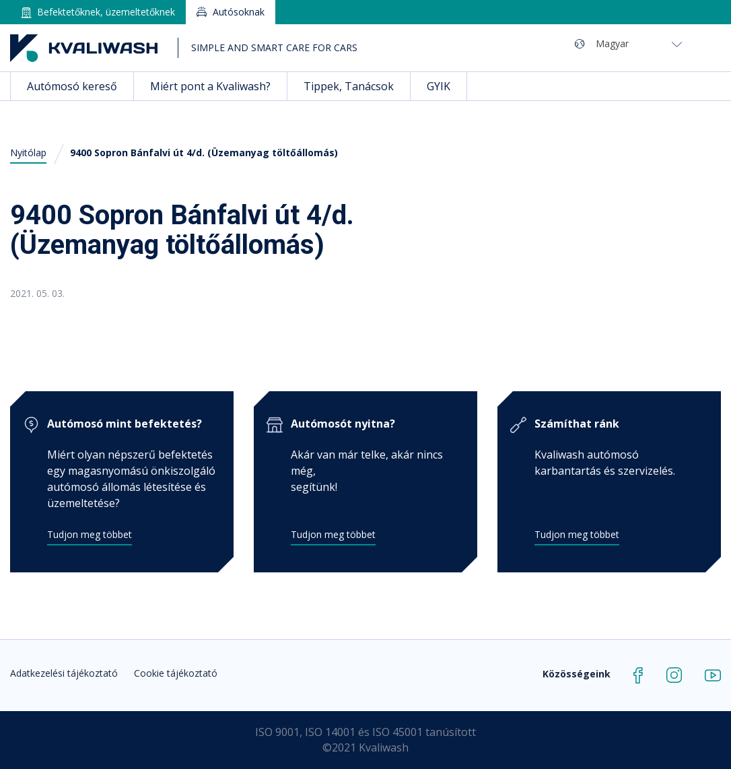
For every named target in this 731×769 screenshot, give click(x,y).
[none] (654, 43)
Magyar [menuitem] (612, 43)
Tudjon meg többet (89, 534)
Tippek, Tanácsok (349, 86)
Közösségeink (577, 673)
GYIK (438, 86)
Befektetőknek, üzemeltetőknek (106, 11)
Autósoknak (239, 11)
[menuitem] (638, 43)
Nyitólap (28, 152)
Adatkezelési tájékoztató (64, 673)
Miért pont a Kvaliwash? (210, 86)
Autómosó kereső (72, 86)
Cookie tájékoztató (175, 673)
